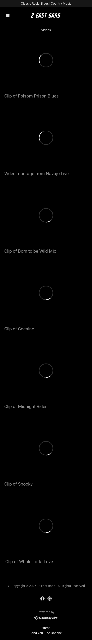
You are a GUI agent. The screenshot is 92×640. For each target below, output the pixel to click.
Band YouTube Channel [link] (46, 633)
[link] (46, 17)
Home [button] (46, 628)
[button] (10, 15)
